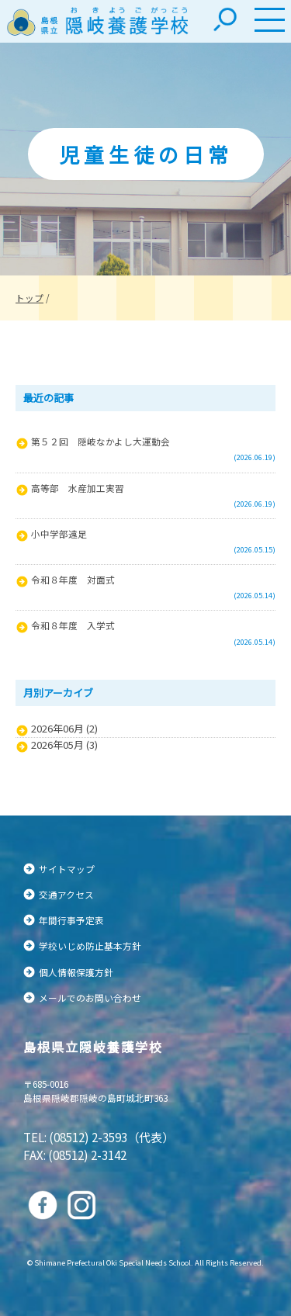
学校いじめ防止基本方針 (90, 945)
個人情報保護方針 (76, 971)
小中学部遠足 (59, 533)
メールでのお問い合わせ (90, 997)
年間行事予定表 (71, 919)
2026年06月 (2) (64, 729)
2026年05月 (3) (64, 745)
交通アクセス (66, 894)
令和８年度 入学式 (73, 625)
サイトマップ (67, 868)
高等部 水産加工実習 (77, 487)
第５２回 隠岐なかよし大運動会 (100, 441)
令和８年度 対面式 (73, 579)
